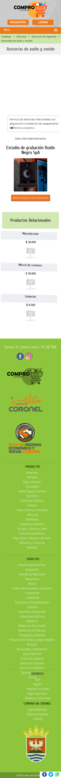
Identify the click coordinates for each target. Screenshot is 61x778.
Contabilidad (32, 646)
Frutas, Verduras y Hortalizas (32, 544)
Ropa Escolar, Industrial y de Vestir (32, 572)
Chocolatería (32, 520)
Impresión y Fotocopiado (32, 660)
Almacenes (32, 506)
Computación (32, 642)
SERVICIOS (32, 608)
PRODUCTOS (32, 501)
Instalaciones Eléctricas (32, 665)
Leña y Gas (32, 549)
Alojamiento (32, 618)
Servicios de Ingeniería (44, 36)
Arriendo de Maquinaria (32, 623)
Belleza (32, 632)
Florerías (32, 539)
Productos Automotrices (32, 567)
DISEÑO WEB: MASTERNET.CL (30, 775)
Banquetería (32, 627)
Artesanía (32, 511)
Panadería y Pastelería (32, 558)
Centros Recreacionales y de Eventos (32, 637)
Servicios (21, 36)
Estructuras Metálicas (32, 534)
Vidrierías (32, 581)
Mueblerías (32, 553)
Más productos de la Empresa (30, 197)
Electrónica (32, 530)
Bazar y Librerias (32, 516)
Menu (7, 30)
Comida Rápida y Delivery (32, 525)
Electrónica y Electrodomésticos (32, 651)
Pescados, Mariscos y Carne (32, 563)
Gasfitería (32, 656)
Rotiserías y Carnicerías (32, 577)
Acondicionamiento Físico (32, 613)
